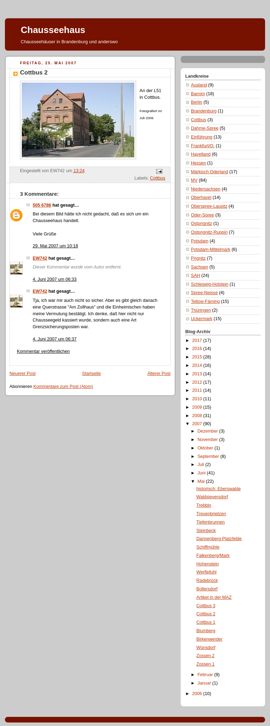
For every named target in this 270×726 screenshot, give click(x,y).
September (209, 456)
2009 (198, 407)
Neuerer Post (22, 373)
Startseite (91, 373)
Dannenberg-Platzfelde (219, 538)
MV (194, 180)
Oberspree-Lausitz (209, 206)
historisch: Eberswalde (219, 488)
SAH (195, 275)
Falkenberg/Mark (213, 555)
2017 (198, 340)
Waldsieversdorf (212, 496)
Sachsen (199, 267)
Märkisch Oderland (209, 171)
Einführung (201, 137)
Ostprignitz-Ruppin (209, 232)
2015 (198, 357)
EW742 (40, 258)
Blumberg (206, 630)
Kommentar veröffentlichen (43, 351)
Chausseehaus (53, 30)
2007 (198, 423)
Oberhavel (201, 197)
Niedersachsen (205, 189)
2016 (198, 348)
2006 (198, 693)
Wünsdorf (206, 647)
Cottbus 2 (206, 613)
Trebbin (204, 505)
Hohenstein (208, 564)
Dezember (208, 431)
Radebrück (207, 580)
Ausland (199, 85)
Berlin (196, 102)
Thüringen (201, 310)
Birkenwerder (210, 639)
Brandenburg (204, 111)
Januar (205, 683)
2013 (198, 373)
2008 (198, 415)
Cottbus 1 (206, 622)
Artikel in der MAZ (214, 597)
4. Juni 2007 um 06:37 (55, 339)
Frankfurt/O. (202, 145)
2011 (198, 390)
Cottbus (157, 178)
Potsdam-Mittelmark (210, 249)
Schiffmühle (208, 547)
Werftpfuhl (207, 572)
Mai (202, 481)
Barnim (198, 93)
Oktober (206, 448)
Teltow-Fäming (205, 301)
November (208, 439)
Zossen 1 (206, 664)
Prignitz (198, 258)
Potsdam (199, 241)
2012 (198, 382)
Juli (201, 464)
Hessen (198, 163)
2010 (198, 398)
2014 (198, 365)
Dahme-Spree (205, 128)
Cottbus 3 (206, 605)
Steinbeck (206, 530)
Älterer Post (159, 373)
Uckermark (201, 318)
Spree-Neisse (204, 292)
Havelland (201, 154)
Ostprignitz (201, 223)
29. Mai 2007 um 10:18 (55, 246)
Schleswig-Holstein (210, 284)
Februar (206, 674)
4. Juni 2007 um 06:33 (55, 279)
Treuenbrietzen (211, 513)
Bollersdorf (207, 588)
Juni (202, 473)
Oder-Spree (202, 215)
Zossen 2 (206, 655)
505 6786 (42, 205)
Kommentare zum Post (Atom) (63, 386)
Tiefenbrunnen (211, 522)
